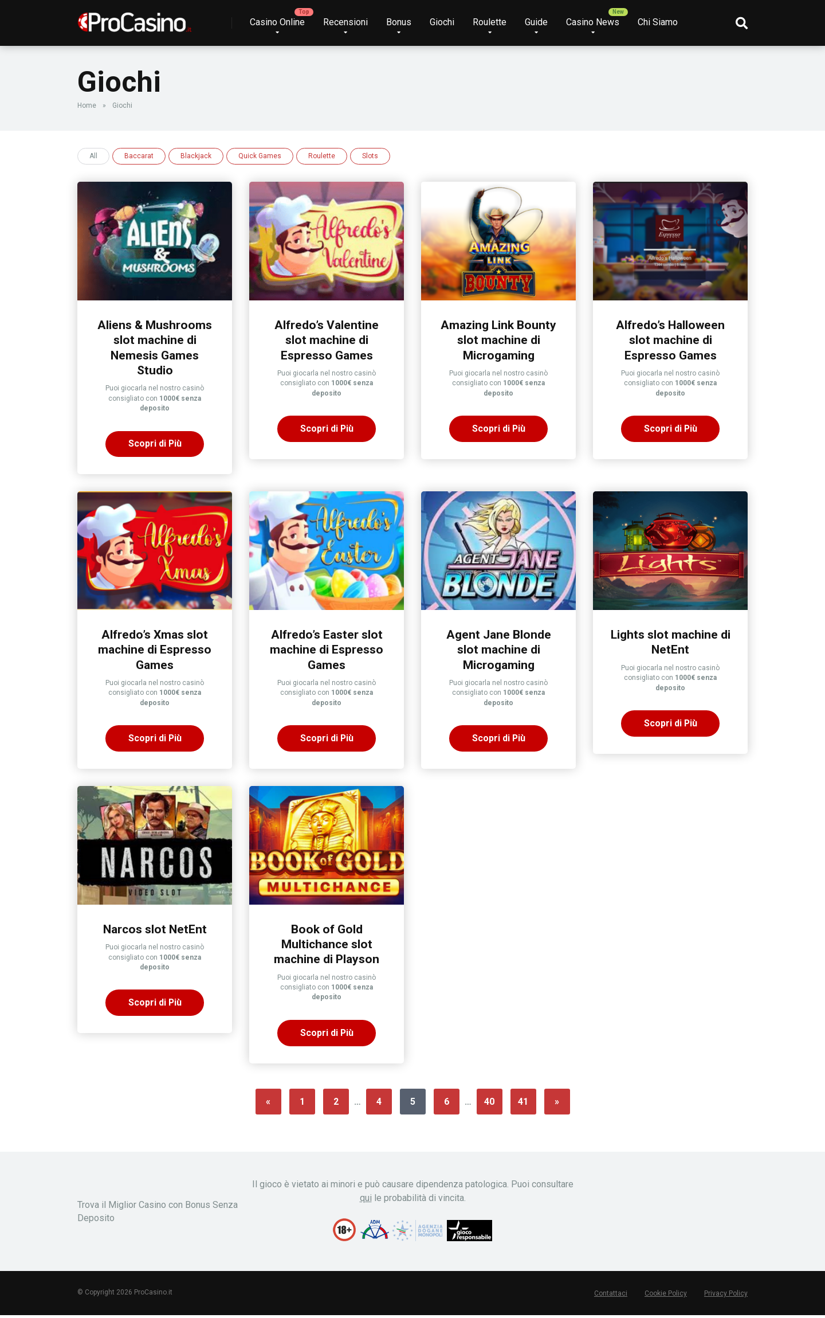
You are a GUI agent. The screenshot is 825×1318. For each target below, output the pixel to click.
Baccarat (139, 156)
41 (523, 1104)
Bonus (398, 22)
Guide (536, 22)
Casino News (592, 22)
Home (86, 105)
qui (366, 1200)
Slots (370, 156)
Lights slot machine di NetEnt (670, 643)
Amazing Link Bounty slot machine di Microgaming (498, 340)
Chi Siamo (658, 22)
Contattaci (610, 1296)
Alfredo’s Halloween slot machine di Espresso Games (670, 340)
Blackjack (195, 156)
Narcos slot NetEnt (155, 931)
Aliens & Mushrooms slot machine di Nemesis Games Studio (155, 348)
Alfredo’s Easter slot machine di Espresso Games (327, 650)
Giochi (442, 22)
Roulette (489, 22)
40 (489, 1104)
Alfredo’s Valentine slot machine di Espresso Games (326, 340)
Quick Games (259, 156)
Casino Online (277, 22)
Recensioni (345, 22)
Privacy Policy (726, 1296)
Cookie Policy (666, 1296)
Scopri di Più (155, 444)
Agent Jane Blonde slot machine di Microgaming (498, 650)
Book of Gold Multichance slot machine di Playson (327, 946)
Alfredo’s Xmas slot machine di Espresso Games (155, 650)
